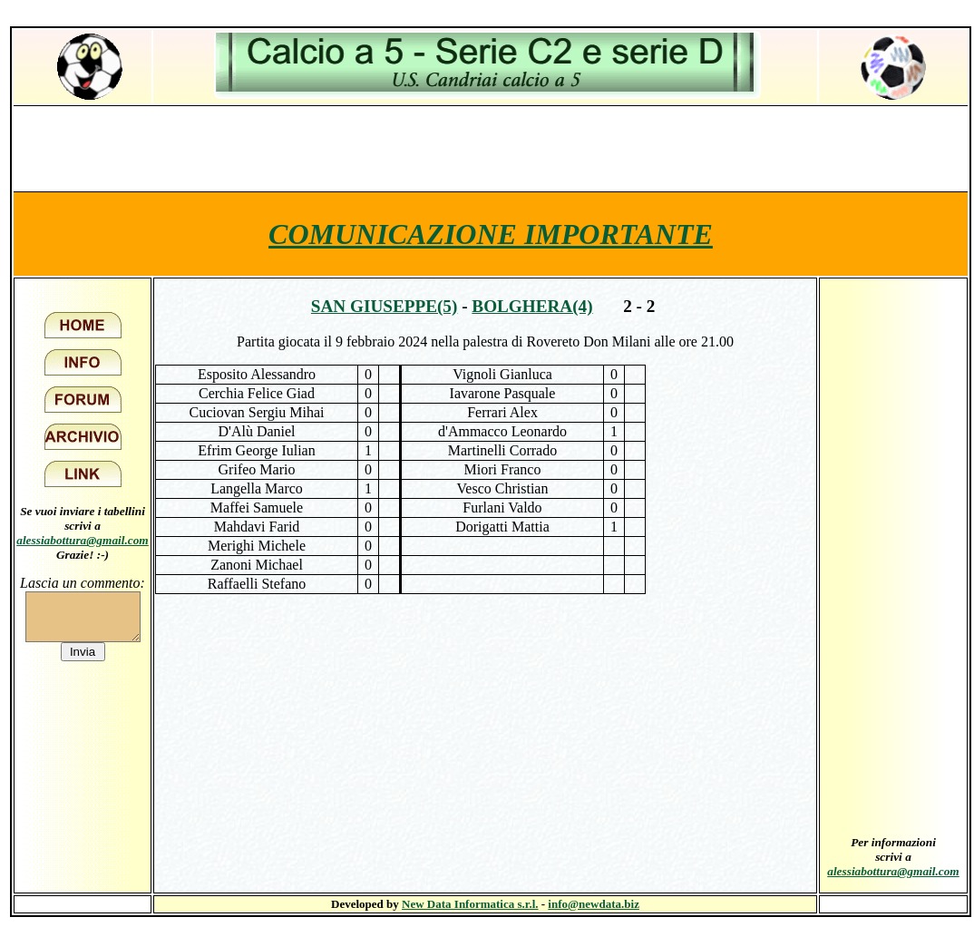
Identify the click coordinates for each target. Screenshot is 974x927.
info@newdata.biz (593, 904)
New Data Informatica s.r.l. (470, 904)
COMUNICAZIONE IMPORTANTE (490, 234)
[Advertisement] (490, 148)
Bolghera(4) (532, 306)
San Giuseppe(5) (384, 306)
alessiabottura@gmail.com (82, 540)
